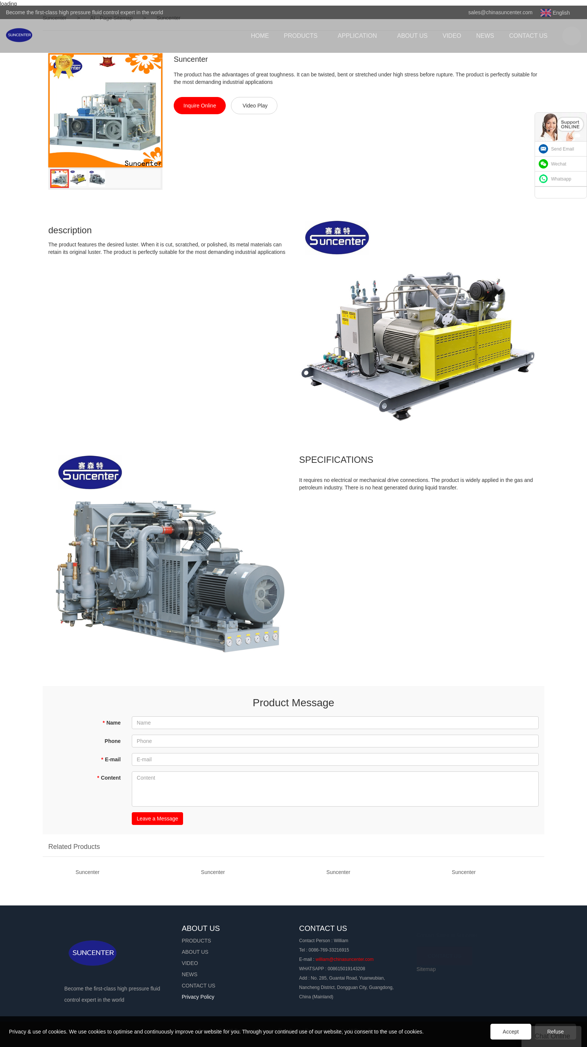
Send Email (562, 149)
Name (112, 723)
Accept (511, 1032)
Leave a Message (157, 819)
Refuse (555, 1032)
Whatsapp (561, 179)
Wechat (558, 164)
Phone (113, 741)
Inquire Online (199, 106)
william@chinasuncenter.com (345, 959)
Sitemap (426, 969)
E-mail (111, 759)
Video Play (255, 106)
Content (109, 778)
